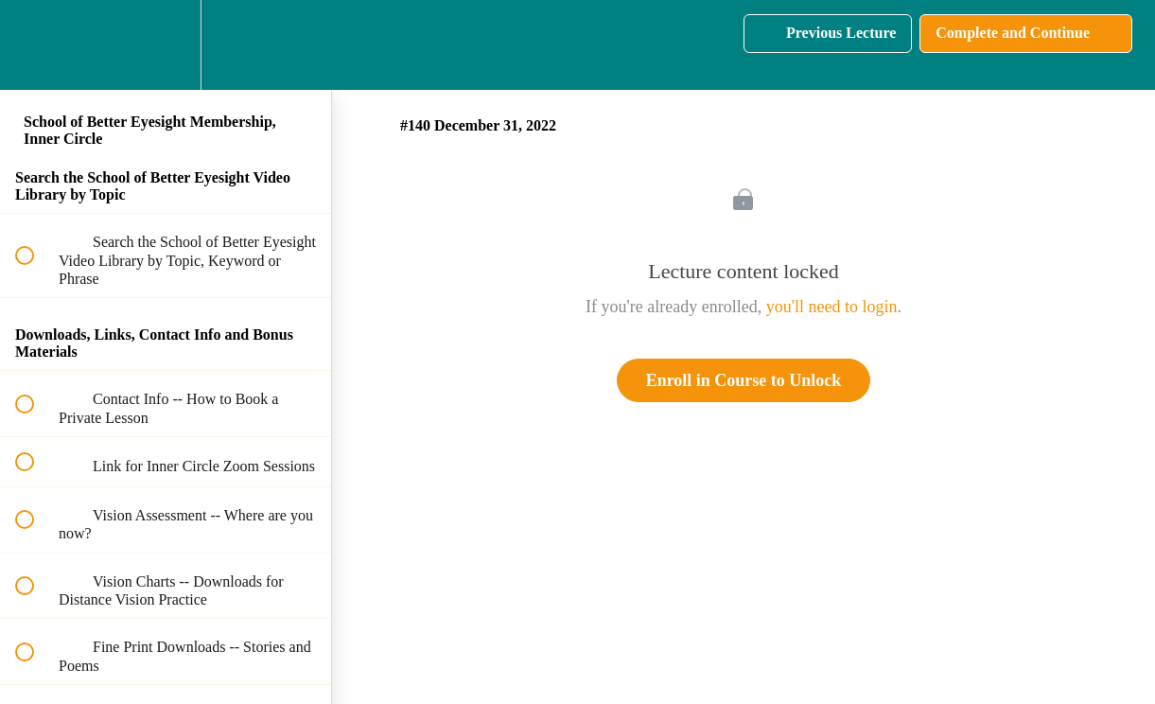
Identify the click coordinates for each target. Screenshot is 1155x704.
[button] (35, 45)
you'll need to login (832, 306)
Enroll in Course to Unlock (744, 380)
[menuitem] (166, 45)
